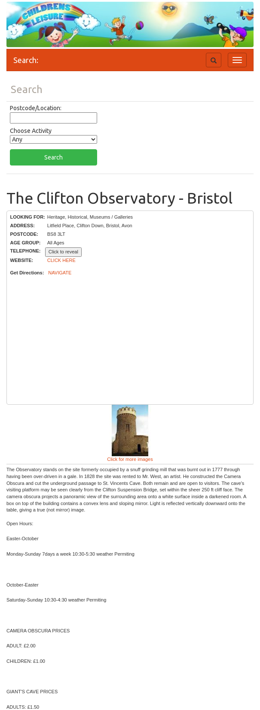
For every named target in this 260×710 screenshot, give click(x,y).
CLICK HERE (61, 260)
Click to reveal (63, 251)
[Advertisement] (130, 340)
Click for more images (130, 459)
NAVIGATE (59, 272)
